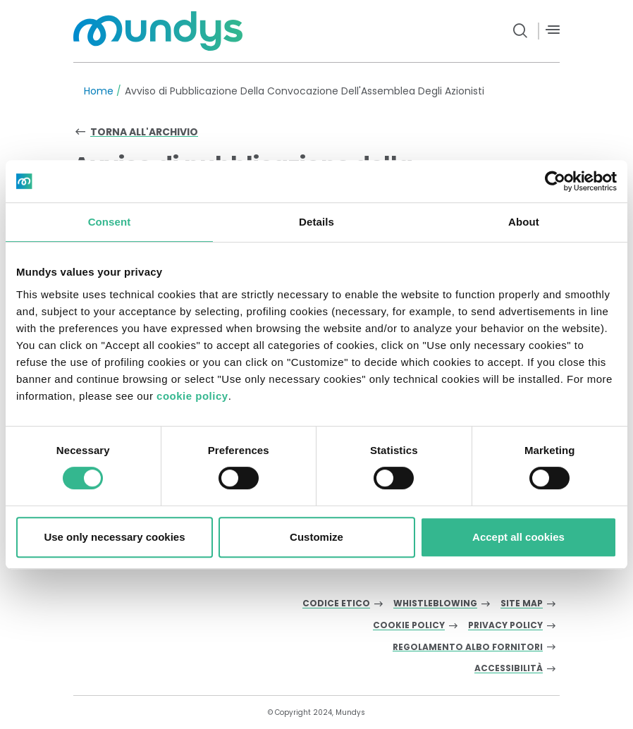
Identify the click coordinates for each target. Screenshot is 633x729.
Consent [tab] (109, 222)
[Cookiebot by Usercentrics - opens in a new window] (555, 181)
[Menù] (553, 30)
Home (98, 91)
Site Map (521, 603)
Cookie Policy (409, 625)
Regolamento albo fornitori (468, 647)
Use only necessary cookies (114, 537)
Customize (316, 537)
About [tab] (523, 222)
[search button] (520, 31)
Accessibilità (508, 668)
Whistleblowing (435, 603)
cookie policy (192, 396)
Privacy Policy (505, 625)
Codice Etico (336, 603)
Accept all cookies (518, 537)
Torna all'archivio (144, 132)
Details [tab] (316, 222)
